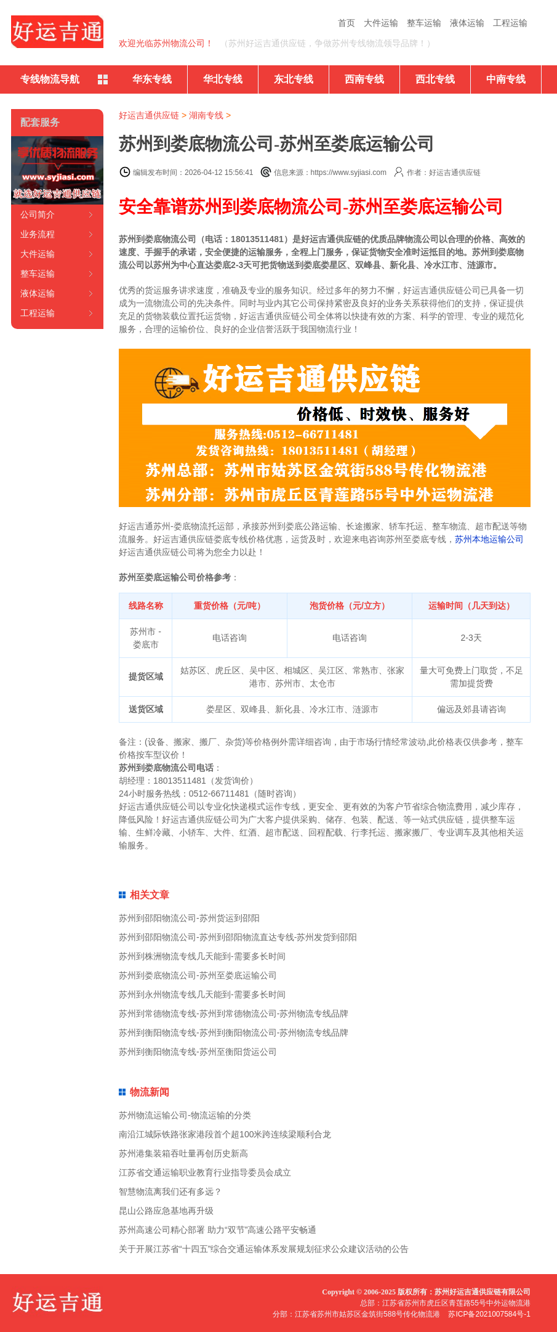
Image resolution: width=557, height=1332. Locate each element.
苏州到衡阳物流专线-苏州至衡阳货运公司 (198, 1052)
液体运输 (467, 23)
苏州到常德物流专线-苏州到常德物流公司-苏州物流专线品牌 (233, 1013)
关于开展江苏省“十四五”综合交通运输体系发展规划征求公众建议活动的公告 (264, 1249)
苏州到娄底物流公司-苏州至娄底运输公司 (198, 975)
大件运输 (381, 23)
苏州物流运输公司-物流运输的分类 (185, 1115)
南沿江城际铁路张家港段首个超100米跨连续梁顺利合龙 (225, 1134)
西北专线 (435, 79)
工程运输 (510, 23)
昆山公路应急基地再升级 (166, 1211)
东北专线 (293, 79)
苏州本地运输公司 (489, 539)
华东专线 (152, 79)
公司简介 (37, 214)
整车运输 (424, 23)
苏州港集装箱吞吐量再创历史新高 (183, 1153)
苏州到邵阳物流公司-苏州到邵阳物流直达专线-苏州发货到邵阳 (238, 937)
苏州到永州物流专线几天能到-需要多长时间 (202, 994)
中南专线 (506, 79)
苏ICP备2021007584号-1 (489, 1314)
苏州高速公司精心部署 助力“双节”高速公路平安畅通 (217, 1230)
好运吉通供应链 (149, 115)
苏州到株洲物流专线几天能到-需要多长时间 (202, 956)
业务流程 (37, 234)
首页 (346, 23)
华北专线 (222, 79)
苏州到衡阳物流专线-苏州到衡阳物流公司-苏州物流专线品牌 (233, 1033)
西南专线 (364, 79)
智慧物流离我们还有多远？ (170, 1191)
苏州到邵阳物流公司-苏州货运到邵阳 (189, 918)
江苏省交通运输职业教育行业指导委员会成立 (205, 1172)
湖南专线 (206, 115)
